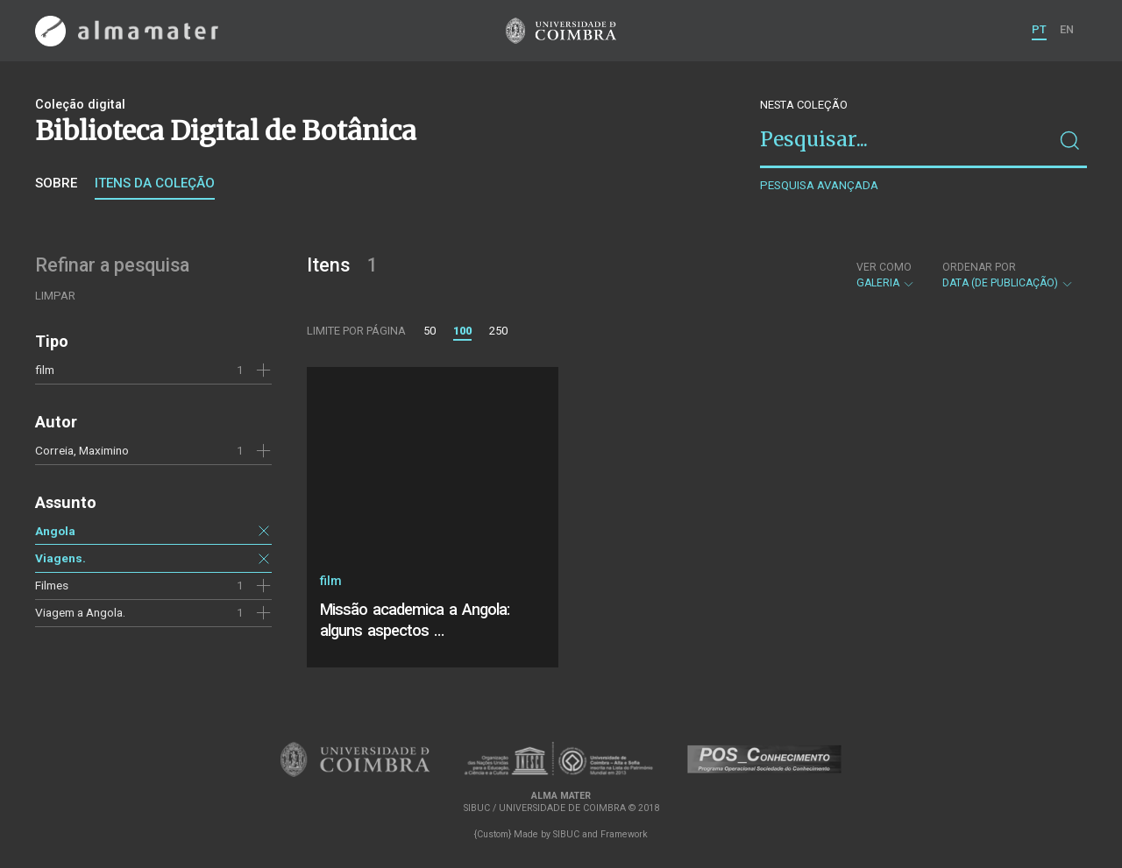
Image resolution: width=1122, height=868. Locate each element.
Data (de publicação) (1008, 275)
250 (498, 330)
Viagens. (60, 558)
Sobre (56, 183)
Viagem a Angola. (80, 612)
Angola (55, 531)
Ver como (884, 267)
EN (1067, 29)
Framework (624, 834)
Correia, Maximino (82, 450)
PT (1039, 29)
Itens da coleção (155, 183)
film (44, 370)
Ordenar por (979, 267)
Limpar (55, 295)
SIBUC (566, 834)
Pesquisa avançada (819, 185)
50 (429, 330)
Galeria (885, 275)
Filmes (51, 585)
